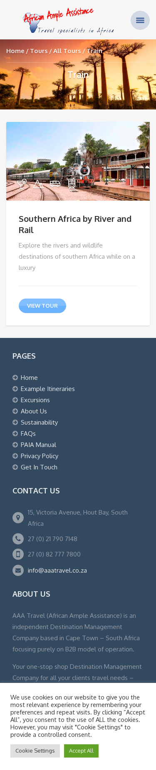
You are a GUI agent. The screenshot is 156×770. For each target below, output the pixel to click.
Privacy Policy (39, 456)
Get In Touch (39, 467)
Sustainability (39, 422)
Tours (39, 51)
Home (15, 51)
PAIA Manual (38, 445)
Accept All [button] (81, 750)
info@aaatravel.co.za (57, 570)
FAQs (28, 433)
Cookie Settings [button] (35, 750)
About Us (34, 411)
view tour (42, 305)
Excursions (35, 400)
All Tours (67, 51)
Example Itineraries (48, 389)
